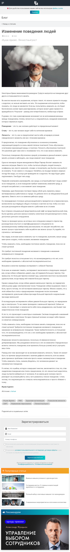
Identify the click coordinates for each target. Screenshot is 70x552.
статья (13, 391)
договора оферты (51, 450)
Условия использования (43, 464)
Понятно (35, 12)
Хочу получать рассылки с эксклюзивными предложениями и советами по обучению (32, 445)
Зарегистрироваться (35, 458)
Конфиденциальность (26, 464)
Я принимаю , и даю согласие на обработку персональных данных (34, 451)
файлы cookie (58, 8)
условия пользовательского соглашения (29, 450)
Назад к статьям (9, 24)
